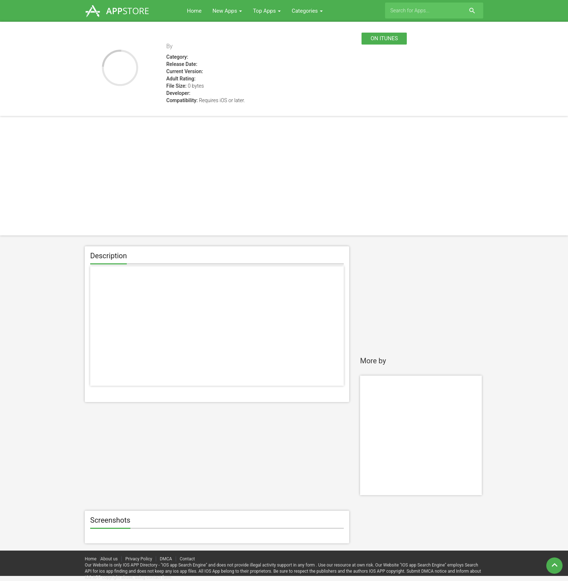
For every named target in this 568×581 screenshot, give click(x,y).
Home (194, 11)
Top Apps (267, 11)
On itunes (384, 38)
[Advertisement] (284, 175)
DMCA (166, 558)
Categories (307, 11)
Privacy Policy (138, 558)
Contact (187, 558)
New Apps (227, 11)
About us (109, 558)
